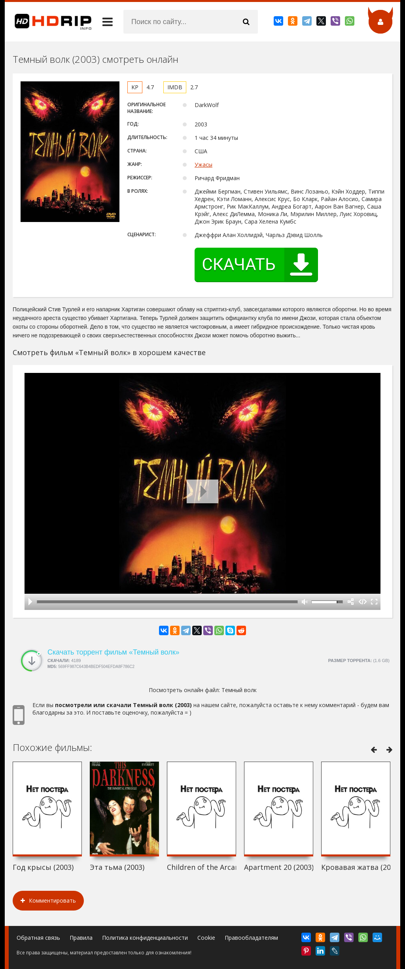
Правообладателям (251, 937)
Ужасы (203, 164)
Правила (81, 937)
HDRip (48, 21)
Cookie (206, 937)
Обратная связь (38, 937)
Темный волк (239, 690)
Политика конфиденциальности (145, 937)
